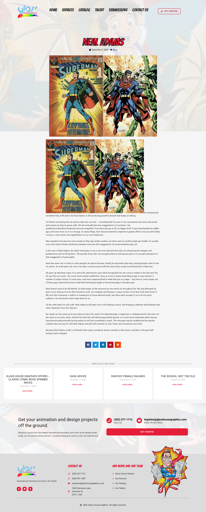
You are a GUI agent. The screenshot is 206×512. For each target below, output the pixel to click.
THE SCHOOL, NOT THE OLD (178, 376)
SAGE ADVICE (78, 376)
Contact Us (140, 10)
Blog (115, 50)
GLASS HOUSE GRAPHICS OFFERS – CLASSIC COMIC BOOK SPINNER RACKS (28, 379)
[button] (88, 345)
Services (68, 10)
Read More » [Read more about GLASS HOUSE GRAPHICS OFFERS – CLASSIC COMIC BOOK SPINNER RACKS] (27, 391)
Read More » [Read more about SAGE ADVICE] (77, 385)
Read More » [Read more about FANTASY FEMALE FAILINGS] (127, 385)
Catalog (84, 10)
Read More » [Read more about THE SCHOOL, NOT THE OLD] (177, 385)
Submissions (118, 10)
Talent (99, 10)
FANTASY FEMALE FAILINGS (128, 376)
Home (53, 10)
